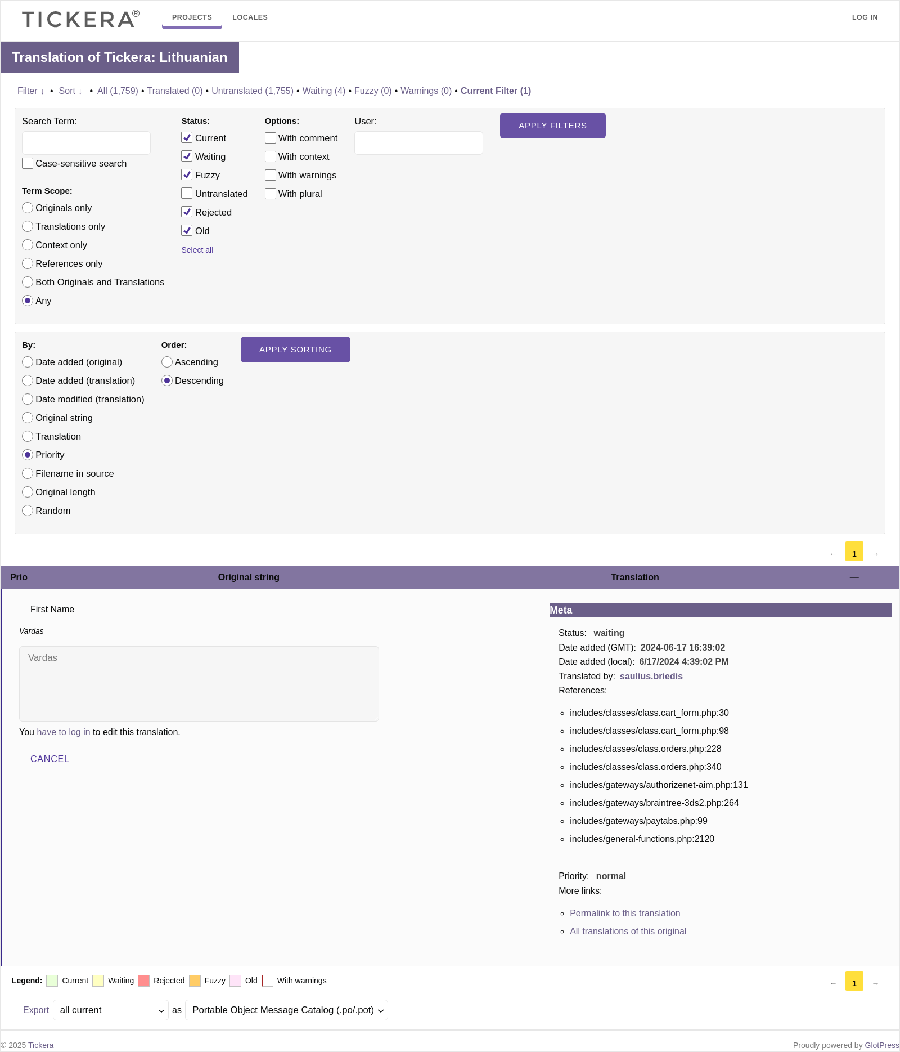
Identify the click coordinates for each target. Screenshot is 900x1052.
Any (43, 301)
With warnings (307, 175)
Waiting (203, 156)
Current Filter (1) (496, 91)
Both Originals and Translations (99, 282)
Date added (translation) (85, 380)
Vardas (199, 684)
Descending (199, 380)
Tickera (40, 1045)
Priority (49, 455)
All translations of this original (628, 931)
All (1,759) (117, 91)
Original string (64, 418)
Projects (192, 17)
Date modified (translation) (90, 399)
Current (203, 137)
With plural (300, 194)
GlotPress (882, 1045)
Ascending (196, 362)
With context (304, 156)
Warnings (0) (426, 91)
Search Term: (49, 121)
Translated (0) (175, 91)
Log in (865, 17)
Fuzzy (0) (373, 91)
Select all (197, 249)
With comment (308, 138)
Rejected (206, 211)
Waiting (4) (324, 91)
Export (36, 1010)
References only (68, 263)
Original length (65, 492)
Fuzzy (200, 174)
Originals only (63, 208)
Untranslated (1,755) (253, 91)
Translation (58, 436)
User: (365, 121)
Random (52, 510)
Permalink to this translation (625, 913)
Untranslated (214, 193)
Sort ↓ (71, 91)
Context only (61, 245)
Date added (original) (78, 362)
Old (195, 230)
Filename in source (74, 473)
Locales (250, 17)
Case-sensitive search (81, 163)
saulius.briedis (651, 676)
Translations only (70, 226)
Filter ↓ (30, 91)
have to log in (63, 732)
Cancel (50, 759)
